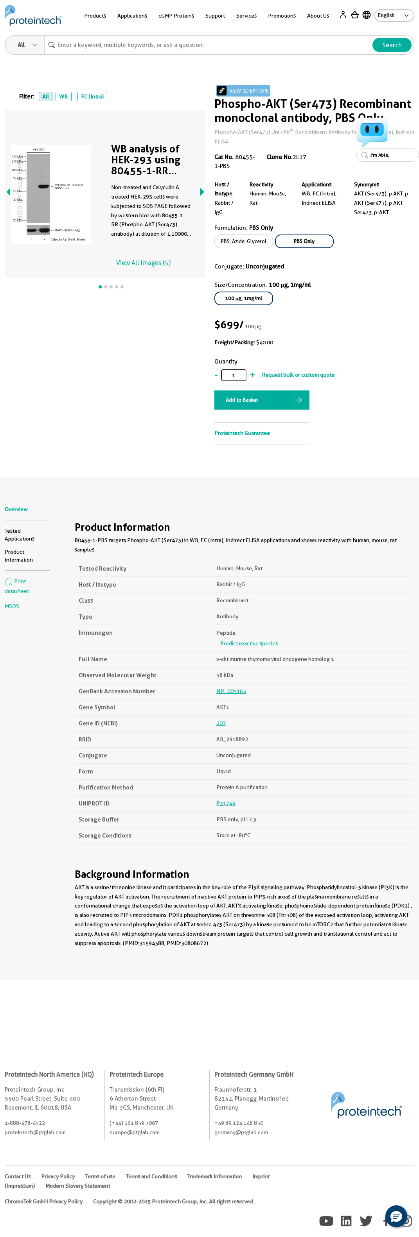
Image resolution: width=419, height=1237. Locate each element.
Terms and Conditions (151, 1176)
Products (95, 16)
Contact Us (18, 1176)
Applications (132, 16)
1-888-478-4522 (25, 1123)
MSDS (12, 606)
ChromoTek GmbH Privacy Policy (44, 1201)
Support (215, 16)
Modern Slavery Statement (77, 1186)
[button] (396, 1216)
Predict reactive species (249, 643)
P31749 (226, 803)
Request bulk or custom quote (298, 375)
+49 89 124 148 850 (238, 1123)
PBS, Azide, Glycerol (243, 241)
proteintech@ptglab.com (35, 1132)
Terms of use (100, 1176)
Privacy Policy (58, 1176)
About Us (318, 16)
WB (63, 96)
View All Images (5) (143, 263)
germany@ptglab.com (241, 1132)
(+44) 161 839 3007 (134, 1123)
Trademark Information (214, 1176)
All (45, 96)
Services (246, 16)
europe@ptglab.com (135, 1132)
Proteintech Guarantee (242, 433)
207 (221, 723)
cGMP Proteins (176, 16)
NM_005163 (231, 691)
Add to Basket (242, 400)
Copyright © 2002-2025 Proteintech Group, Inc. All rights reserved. (173, 1201)
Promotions (282, 16)
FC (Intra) (92, 96)
